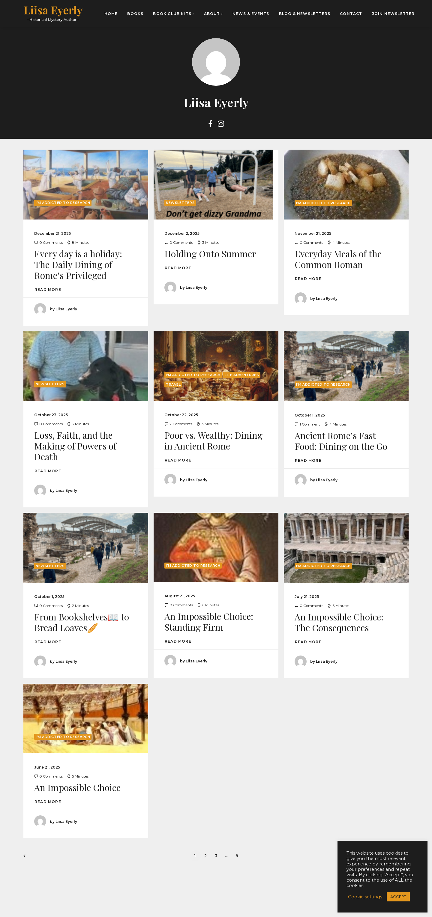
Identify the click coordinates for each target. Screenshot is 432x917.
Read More (47, 289)
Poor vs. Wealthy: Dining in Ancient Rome (213, 440)
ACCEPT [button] (398, 896)
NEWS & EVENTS (250, 13)
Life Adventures (242, 375)
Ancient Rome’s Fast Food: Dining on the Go (341, 440)
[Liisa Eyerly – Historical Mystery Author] (53, 13)
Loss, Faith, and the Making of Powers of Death (75, 446)
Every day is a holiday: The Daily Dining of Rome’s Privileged (78, 264)
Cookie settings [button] (365, 897)
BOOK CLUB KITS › (173, 13)
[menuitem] (113, 13)
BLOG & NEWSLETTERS (305, 13)
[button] (210, 125)
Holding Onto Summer (210, 254)
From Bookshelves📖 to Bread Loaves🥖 (81, 622)
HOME (111, 13)
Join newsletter (393, 13)
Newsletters (180, 203)
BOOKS (135, 13)
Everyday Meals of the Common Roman (338, 259)
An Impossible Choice (77, 787)
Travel (173, 384)
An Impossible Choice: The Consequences (339, 622)
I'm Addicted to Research (63, 203)
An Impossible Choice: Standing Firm (208, 621)
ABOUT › (213, 13)
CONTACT (351, 13)
